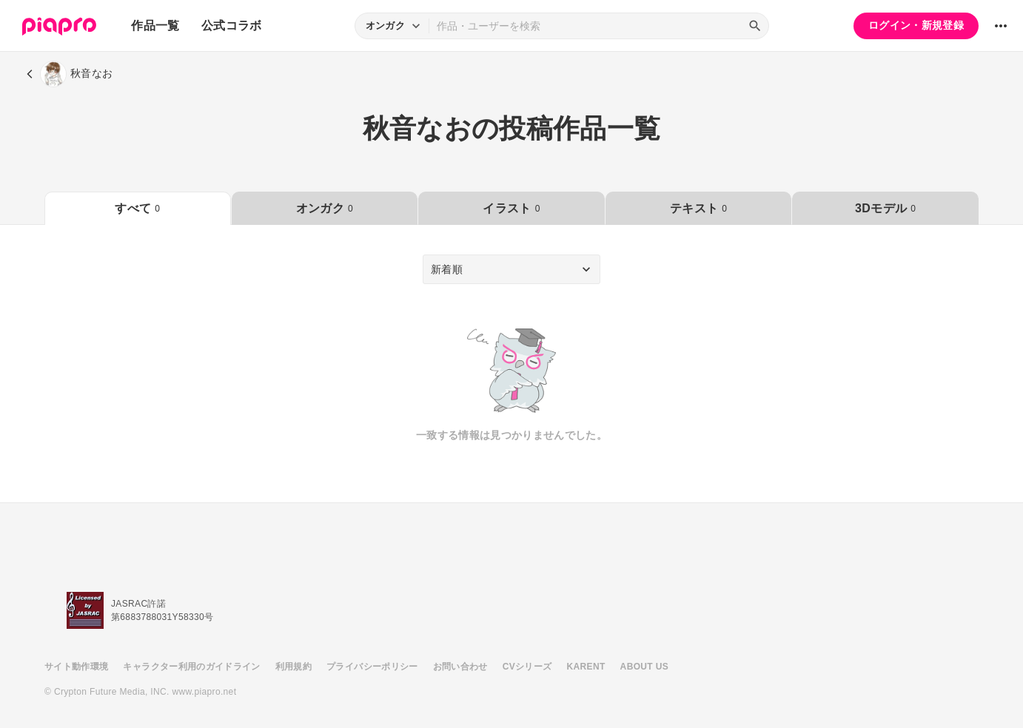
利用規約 (293, 666)
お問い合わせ (460, 666)
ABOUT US (644, 666)
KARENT (586, 666)
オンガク (324, 208)
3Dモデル (885, 208)
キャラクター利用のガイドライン (191, 666)
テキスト (698, 208)
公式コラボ (231, 25)
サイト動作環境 (76, 666)
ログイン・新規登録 (916, 25)
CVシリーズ (527, 666)
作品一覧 (155, 25)
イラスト (511, 208)
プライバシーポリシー (372, 666)
